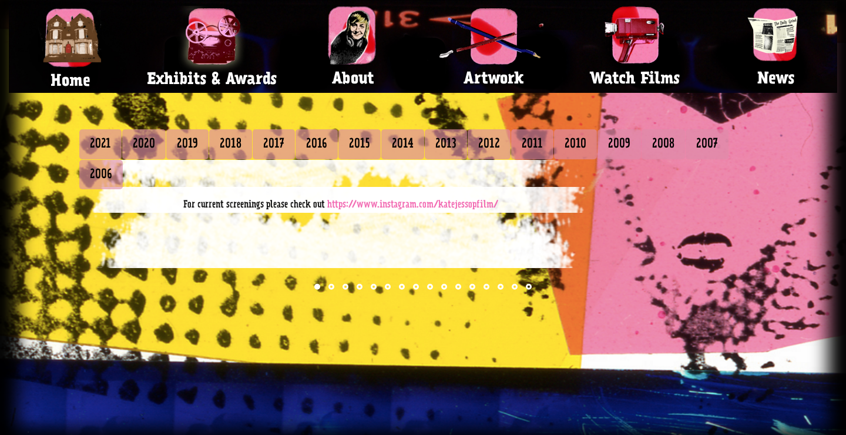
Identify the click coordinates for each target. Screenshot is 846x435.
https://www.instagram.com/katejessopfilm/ (412, 204)
